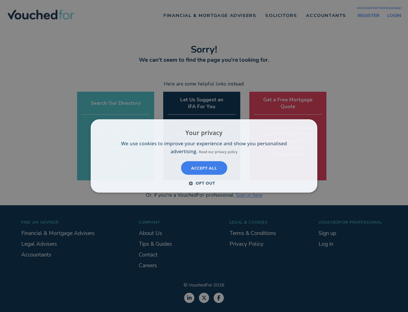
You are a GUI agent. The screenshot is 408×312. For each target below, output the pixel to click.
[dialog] (204, 156)
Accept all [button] (204, 168)
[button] (204, 183)
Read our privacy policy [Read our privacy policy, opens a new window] (218, 152)
